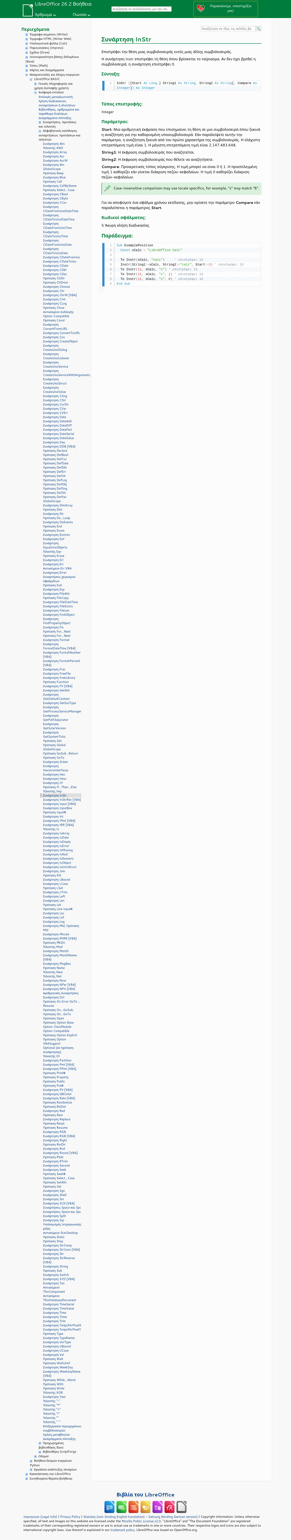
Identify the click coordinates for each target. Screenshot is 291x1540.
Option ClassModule (57, 1027)
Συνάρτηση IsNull (55, 854)
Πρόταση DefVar (54, 497)
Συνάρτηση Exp (54, 589)
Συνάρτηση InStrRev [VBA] (62, 800)
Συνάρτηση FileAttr (56, 593)
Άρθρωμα (43, 14)
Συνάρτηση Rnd (54, 1149)
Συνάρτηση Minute (56, 934)
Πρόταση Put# (53, 1085)
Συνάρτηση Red (54, 1111)
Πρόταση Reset (53, 1123)
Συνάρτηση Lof (53, 917)
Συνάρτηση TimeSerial (58, 1304)
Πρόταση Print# (54, 1073)
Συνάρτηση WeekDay (58, 1367)
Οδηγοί (43, 1456)
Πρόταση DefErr (54, 472)
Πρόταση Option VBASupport (54, 1041)
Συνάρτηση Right (55, 1140)
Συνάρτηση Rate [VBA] (59, 1098)
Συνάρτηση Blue (54, 177)
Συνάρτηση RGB (54, 1132)
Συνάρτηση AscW (55, 160)
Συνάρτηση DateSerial (58, 434)
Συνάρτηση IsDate (56, 837)
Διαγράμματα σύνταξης (55, 118)
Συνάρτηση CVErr (55, 413)
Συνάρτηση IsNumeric (58, 858)
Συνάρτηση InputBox (57, 808)
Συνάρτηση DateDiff (57, 425)
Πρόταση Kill (52, 875)
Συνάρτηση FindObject (59, 615)
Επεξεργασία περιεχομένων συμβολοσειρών (62, 1428)
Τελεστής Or (51, 1056)
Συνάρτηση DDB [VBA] (59, 446)
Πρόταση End (52, 526)
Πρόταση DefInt (54, 476)
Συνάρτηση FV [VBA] (57, 686)
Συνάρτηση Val (53, 1355)
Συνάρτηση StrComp (57, 1245)
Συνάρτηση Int (53, 816)
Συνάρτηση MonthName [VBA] (60, 957)
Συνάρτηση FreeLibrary (59, 678)
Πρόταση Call (52, 181)
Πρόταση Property (56, 1077)
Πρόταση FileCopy (56, 598)
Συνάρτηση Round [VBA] (60, 1153)
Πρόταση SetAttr (55, 1182)
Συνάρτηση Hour (54, 779)
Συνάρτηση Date (54, 417)
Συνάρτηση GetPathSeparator (55, 717)
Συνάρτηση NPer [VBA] (59, 985)
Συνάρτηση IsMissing (58, 850)
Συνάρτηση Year (54, 1397)
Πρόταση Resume (55, 1128)
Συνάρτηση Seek (54, 1170)
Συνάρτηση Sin (53, 1199)
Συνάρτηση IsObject (57, 863)
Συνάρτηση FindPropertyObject (56, 621)
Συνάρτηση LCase (55, 884)
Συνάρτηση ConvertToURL (61, 333)
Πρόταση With (53, 1384)
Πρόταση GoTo (53, 757)
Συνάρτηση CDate (55, 266)
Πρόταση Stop (53, 1241)
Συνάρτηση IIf (53, 783)
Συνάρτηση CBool (55, 194)
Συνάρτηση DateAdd (57, 421)
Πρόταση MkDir (54, 942)
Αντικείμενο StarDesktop (60, 1233)
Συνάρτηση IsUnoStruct (59, 867)
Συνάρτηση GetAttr (56, 690)
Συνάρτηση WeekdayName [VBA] (61, 1373)
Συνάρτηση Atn (53, 165)
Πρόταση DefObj (55, 484)
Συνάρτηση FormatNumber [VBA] (62, 654)
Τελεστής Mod (52, 947)
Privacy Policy (70, 1516)
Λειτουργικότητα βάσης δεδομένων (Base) (52, 59)
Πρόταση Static (54, 1237)
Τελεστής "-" (51, 1401)
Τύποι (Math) (39, 65)
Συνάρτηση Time (54, 1313)
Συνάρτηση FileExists (58, 606)
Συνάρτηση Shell (54, 1195)
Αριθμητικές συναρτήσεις (60, 993)
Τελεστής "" (51, 1418)
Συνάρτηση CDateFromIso (61, 257)
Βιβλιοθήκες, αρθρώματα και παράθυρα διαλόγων (59, 111)
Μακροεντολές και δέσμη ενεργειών (54, 74)
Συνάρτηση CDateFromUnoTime (57, 225)
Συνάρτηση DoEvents (58, 522)
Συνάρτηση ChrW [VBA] (60, 295)
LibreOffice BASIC (47, 79)
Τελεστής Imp (52, 791)
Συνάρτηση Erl (53, 560)
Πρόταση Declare (55, 451)
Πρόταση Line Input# (58, 909)
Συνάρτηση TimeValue (58, 1308)
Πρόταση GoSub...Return (60, 753)
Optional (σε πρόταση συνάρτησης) (58, 1050)
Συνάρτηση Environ (56, 535)
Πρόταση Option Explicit (60, 1035)
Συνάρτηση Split (54, 1216)
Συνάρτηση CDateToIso (59, 261)
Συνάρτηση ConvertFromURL (55, 326)
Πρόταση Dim (52, 509)
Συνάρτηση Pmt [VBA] (58, 1064)
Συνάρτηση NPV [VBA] (59, 989)
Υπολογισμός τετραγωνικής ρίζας (62, 1226)
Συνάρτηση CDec (55, 274)
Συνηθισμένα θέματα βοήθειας (51, 1478)
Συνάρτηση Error (55, 572)
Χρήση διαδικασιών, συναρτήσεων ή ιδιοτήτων (57, 103)
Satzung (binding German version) (173, 1516)
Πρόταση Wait (53, 1359)
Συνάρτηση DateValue (58, 438)
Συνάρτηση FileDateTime (60, 602)
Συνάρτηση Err (53, 564)
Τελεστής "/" (51, 1413)
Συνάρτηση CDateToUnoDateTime (59, 217)
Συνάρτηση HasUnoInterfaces (55, 768)
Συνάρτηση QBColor (57, 1094)
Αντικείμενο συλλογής (58, 312)
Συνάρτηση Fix (53, 627)
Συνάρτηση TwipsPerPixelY (62, 1329)
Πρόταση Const (54, 320)
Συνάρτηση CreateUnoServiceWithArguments (62, 373)
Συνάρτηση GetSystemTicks (54, 734)
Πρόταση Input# (54, 812)
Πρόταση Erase (53, 556)
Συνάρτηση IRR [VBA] (58, 825)
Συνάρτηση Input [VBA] (59, 804)
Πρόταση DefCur (55, 459)
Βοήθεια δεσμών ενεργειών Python (51, 1463)
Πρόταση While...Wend (59, 1380)
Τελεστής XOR (53, 1392)
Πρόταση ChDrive (55, 282)
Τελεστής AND (53, 148)
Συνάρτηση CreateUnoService (55, 364)
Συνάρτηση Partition (57, 1060)
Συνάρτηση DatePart (57, 429)
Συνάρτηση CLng (55, 303)
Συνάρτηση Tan (53, 1283)
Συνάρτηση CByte (55, 198)
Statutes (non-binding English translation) (113, 1516)
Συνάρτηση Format (56, 640)
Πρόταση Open (53, 1018)
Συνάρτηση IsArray (56, 833)
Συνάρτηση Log (54, 921)
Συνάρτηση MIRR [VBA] (60, 938)
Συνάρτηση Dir (53, 514)
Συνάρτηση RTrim (55, 1161)
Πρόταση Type (53, 1334)
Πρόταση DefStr (54, 493)
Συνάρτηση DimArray (58, 505)
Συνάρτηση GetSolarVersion (54, 726)
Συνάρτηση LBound (56, 879)
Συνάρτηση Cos (54, 337)
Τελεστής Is (51, 829)
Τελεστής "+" (52, 1409)
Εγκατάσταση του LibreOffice (50, 1474)
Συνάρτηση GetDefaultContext (56, 696)
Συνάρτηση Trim (54, 1321)
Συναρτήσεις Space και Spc (62, 1207)
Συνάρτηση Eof (53, 539)
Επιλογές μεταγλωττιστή (56, 97)
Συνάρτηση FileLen (56, 610)
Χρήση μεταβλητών (56, 1434)
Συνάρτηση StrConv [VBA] (61, 1249)
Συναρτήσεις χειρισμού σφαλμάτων (59, 579)
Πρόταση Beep (53, 173)
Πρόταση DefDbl (55, 467)
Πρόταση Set (52, 1186)
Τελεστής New (53, 972)
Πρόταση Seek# (54, 1174)
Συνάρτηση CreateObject (60, 341)
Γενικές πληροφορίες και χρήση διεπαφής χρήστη (53, 85)
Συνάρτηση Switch (56, 1275)
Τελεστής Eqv (52, 551)
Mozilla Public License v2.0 (141, 1521)
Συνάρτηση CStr (54, 400)
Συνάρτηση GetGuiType (59, 703)
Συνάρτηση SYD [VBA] (59, 1279)
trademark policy (122, 1530)
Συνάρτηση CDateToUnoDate (55, 251)
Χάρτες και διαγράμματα (47, 70)
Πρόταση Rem (53, 1115)
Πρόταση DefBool (55, 455)
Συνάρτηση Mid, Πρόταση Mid (61, 928)
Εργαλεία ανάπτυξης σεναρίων (55, 1469)
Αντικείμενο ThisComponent (54, 1289)
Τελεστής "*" (51, 1405)
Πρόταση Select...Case (58, 190)
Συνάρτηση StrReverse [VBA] (59, 1260)
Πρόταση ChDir (54, 278)
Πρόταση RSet (53, 1157)
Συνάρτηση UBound (57, 1346)
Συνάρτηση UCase (56, 1350)
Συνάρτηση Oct (53, 997)
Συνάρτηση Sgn (54, 1191)
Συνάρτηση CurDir (56, 404)
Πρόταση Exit (52, 585)
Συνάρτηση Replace (56, 1119)
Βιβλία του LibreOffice (146, 1494)
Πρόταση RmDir (54, 1144)
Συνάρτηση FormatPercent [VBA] (61, 663)
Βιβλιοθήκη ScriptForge (59, 1451)
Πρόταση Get (52, 741)
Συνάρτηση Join (54, 871)
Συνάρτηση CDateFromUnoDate (57, 242)
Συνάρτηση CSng (55, 396)
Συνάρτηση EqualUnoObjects (55, 545)
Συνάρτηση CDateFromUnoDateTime (60, 209)
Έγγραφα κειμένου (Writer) (49, 34)
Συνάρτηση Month (56, 951)
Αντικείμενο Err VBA (57, 568)
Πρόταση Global (54, 745)
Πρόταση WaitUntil (56, 1363)
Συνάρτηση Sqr (53, 1220)
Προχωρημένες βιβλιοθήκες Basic (51, 1445)
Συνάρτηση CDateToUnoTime (55, 234)
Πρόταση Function (56, 682)
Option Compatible (56, 316)
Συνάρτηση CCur (55, 202)
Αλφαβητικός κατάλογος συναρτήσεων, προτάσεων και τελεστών (59, 135)
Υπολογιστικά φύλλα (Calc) (48, 43)
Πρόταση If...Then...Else (59, 787)
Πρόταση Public (54, 1081)
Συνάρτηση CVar (54, 408)
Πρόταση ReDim (54, 1106)
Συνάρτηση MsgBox (57, 964)
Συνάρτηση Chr (53, 291)
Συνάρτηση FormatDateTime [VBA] (59, 646)
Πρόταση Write (53, 1388)
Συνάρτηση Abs (54, 144)
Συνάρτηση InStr (54, 795)
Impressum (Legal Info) (40, 1516)
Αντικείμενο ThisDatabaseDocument (59, 1298)
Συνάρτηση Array (55, 152)
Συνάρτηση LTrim (55, 892)
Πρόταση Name (54, 968)
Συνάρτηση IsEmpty (57, 842)
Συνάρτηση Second (56, 1165)
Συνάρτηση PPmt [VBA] (59, 1069)
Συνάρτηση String (55, 1266)
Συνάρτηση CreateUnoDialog (55, 347)
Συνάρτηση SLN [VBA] (59, 1203)
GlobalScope (52, 169)
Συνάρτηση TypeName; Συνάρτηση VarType (59, 1340)
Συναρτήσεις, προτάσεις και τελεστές (57, 124)
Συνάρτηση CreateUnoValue (54, 389)
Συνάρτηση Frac (54, 669)
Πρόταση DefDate (55, 463)
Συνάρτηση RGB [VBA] (59, 1136)
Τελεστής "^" (52, 1422)
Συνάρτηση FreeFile (57, 673)
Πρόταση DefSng (55, 488)
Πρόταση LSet (53, 888)
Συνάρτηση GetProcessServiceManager (62, 709)
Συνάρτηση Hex (54, 774)
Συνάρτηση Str (53, 1254)
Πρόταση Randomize (57, 1102)
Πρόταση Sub (52, 1270)
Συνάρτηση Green (55, 762)
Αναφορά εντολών (51, 92)
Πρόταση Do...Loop (56, 518)
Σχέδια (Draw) (40, 52)
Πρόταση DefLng (55, 480)
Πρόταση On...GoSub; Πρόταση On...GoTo (58, 1012)
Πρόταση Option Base (58, 1022)
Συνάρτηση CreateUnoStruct (55, 381)
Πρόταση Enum (53, 530)
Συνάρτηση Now (54, 980)
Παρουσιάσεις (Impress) (46, 48)
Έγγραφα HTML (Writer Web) (50, 39)
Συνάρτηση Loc (53, 913)
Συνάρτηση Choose (56, 287)
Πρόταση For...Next (57, 631)
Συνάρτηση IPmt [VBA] (59, 821)
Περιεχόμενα (35, 29)
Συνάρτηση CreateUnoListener (56, 356)
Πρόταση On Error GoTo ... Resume (61, 1003)
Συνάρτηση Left (54, 896)
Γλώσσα (79, 14)
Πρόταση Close (53, 308)
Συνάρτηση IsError (56, 846)
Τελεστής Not (52, 976)
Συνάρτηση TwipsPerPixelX (62, 1325)
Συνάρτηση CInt (54, 299)
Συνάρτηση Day (54, 442)
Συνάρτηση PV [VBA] (58, 1090)
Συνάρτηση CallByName (60, 186)
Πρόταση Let (52, 905)
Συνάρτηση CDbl (54, 270)
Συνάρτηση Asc (53, 156)
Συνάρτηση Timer (55, 1317)
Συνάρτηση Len (53, 900)
